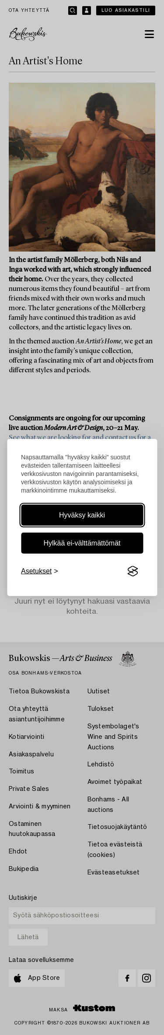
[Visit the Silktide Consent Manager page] (132, 571)
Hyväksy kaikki (82, 515)
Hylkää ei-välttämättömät (81, 543)
